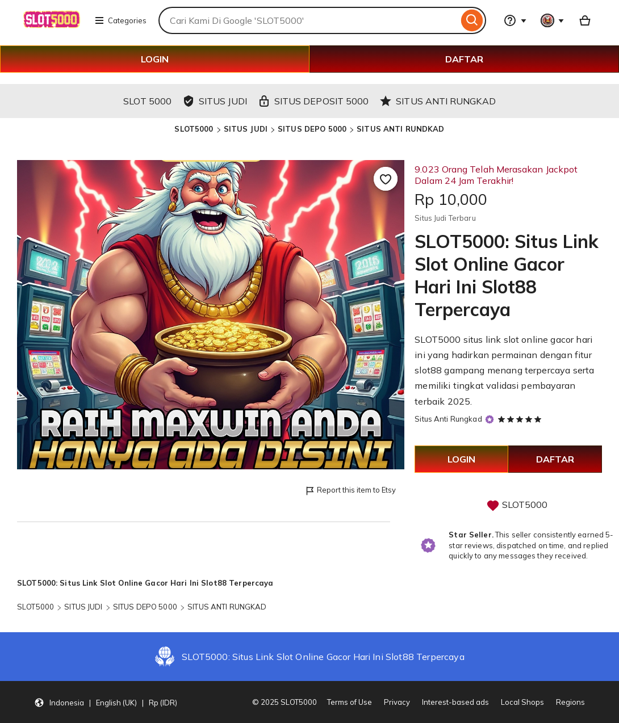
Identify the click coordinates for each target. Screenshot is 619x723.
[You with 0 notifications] (552, 20)
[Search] (472, 20)
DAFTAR (464, 59)
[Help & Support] (515, 20)
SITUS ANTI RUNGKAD (226, 606)
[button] (106, 702)
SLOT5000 (193, 128)
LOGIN (155, 59)
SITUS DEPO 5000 (312, 128)
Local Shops (522, 702)
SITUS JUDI (245, 128)
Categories (120, 20)
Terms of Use (349, 702)
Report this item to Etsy (350, 490)
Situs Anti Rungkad (448, 418)
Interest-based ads (455, 702)
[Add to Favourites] (386, 179)
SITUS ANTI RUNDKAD (400, 128)
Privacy (397, 702)
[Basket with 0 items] (585, 20)
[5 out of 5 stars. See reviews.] (521, 418)
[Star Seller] (489, 420)
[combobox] (308, 20)
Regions (570, 702)
